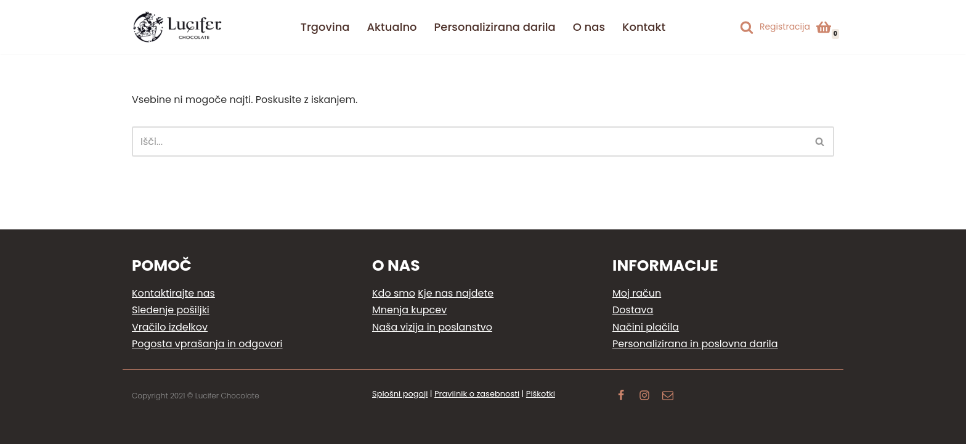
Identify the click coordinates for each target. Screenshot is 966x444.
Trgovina (325, 27)
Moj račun (636, 293)
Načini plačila (645, 327)
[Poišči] (746, 27)
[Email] (667, 397)
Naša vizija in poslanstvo (432, 327)
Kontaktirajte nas (173, 293)
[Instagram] (644, 397)
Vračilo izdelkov (170, 327)
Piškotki (540, 394)
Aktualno (392, 27)
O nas (589, 27)
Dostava (632, 310)
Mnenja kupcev (409, 310)
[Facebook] (621, 397)
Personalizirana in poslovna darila (695, 344)
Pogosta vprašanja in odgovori (207, 344)
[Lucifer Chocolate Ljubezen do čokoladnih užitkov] (178, 27)
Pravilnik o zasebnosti (476, 394)
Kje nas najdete (455, 293)
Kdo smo (393, 293)
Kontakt (643, 27)
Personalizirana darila (495, 27)
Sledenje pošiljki (170, 310)
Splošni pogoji (400, 394)
